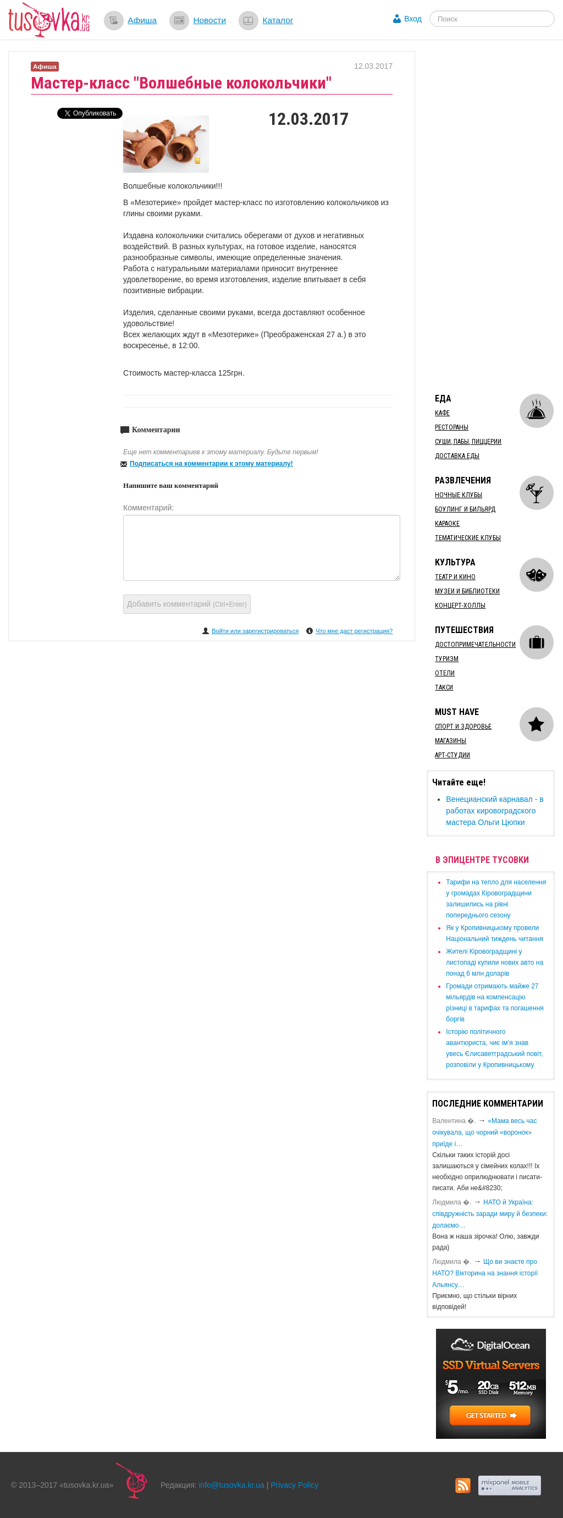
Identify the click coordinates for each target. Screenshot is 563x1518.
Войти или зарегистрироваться (255, 631)
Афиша (142, 20)
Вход (413, 18)
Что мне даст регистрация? (354, 631)
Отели (445, 673)
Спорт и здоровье (463, 726)
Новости (209, 20)
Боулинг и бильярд (465, 509)
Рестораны (451, 427)
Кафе (442, 413)
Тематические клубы (468, 538)
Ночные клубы (458, 495)
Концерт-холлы (460, 605)
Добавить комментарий (187, 604)
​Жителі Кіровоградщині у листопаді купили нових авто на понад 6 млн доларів (494, 962)
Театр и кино (455, 577)
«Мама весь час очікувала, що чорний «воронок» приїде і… (484, 1132)
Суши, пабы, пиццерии (468, 442)
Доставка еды (457, 456)
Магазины (450, 741)
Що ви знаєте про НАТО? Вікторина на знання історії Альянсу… (485, 1273)
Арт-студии (452, 755)
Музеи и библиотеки (467, 591)
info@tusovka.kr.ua (231, 1485)
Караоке (447, 523)
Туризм (447, 659)
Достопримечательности (475, 644)
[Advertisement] (494, 216)
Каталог (277, 20)
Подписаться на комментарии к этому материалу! (211, 464)
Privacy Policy (294, 1485)
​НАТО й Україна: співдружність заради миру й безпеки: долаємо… (490, 1213)
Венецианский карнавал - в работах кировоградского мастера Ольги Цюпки (494, 811)
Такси (444, 687)
